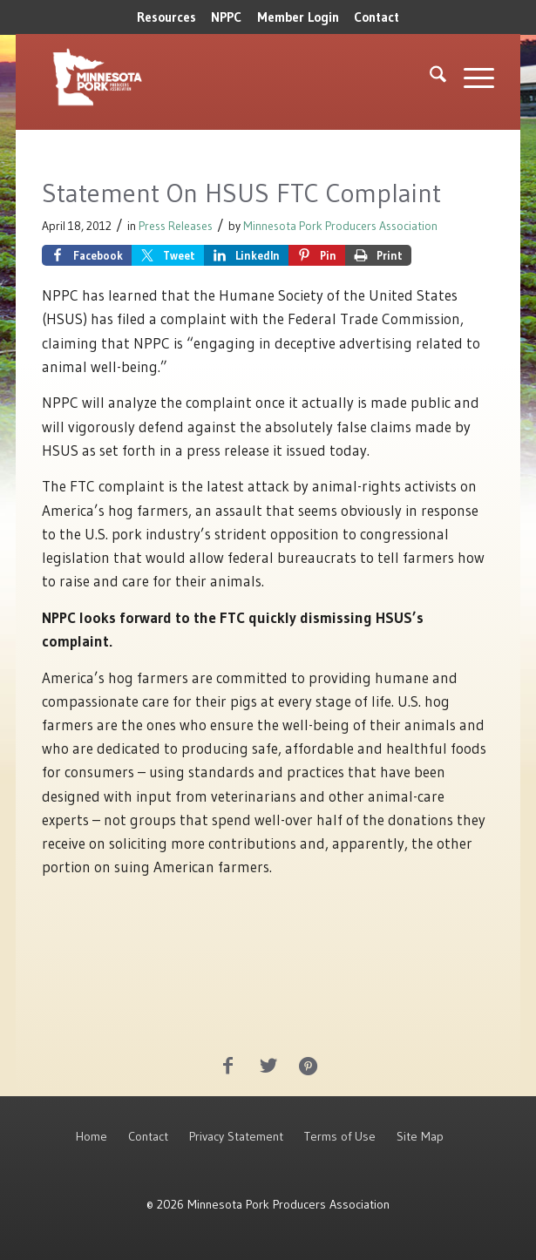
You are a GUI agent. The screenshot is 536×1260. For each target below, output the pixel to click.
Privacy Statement (236, 1136)
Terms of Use (340, 1136)
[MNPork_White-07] (177, 77)
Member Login (298, 17)
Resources (166, 17)
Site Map (420, 1136)
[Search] (429, 77)
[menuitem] (166, 17)
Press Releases (176, 226)
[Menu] (470, 77)
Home (91, 1136)
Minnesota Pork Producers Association (340, 226)
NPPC (226, 17)
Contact (376, 17)
